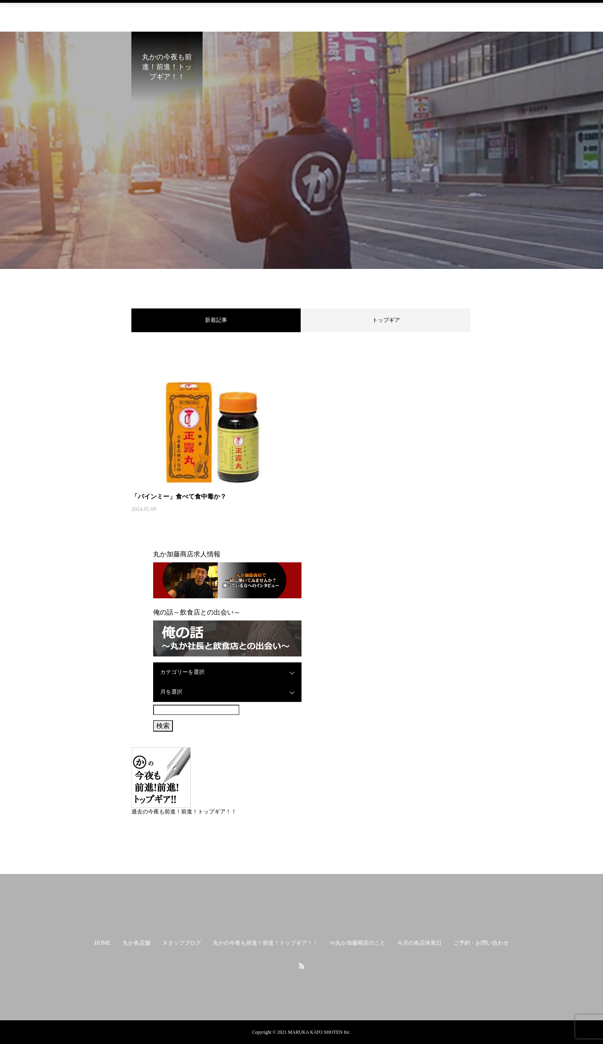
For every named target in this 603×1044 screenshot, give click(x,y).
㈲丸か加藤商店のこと (363, 14)
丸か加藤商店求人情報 (186, 554)
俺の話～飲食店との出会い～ (197, 612)
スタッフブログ (176, 14)
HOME (86, 14)
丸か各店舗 (125, 14)
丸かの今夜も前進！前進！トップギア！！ (265, 14)
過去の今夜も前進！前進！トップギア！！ (184, 812)
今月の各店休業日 (430, 14)
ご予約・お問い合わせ (497, 14)
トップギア (386, 320)
